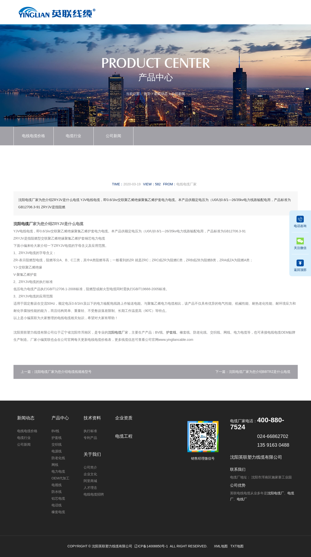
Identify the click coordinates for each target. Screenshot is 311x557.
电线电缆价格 (33, 136)
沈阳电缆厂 (23, 224)
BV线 (56, 431)
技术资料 (215, 11)
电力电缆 (58, 471)
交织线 (57, 444)
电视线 (57, 485)
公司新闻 (178, 94)
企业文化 (90, 474)
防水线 (57, 492)
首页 (128, 11)
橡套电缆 (58, 512)
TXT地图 (237, 546)
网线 (55, 465)
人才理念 (90, 488)
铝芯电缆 (58, 498)
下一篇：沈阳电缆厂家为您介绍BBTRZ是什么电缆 (253, 372)
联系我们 (281, 11)
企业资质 (194, 11)
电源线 (57, 451)
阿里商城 (90, 481)
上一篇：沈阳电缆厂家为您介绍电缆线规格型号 (56, 372)
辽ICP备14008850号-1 (151, 546)
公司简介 (90, 467)
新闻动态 (172, 11)
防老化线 (58, 458)
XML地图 (221, 546)
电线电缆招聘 (94, 494)
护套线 (171, 332)
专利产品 (90, 438)
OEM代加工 (60, 478)
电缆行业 (73, 136)
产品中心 (150, 11)
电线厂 (242, 499)
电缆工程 (237, 11)
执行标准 (90, 431)
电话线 (57, 505)
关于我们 (259, 11)
